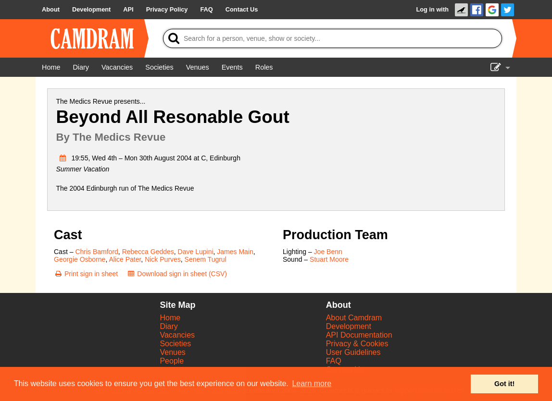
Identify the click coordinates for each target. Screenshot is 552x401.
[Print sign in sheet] (86, 274)
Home (170, 318)
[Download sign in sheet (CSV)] (176, 274)
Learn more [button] (311, 383)
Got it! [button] (504, 384)
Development (348, 326)
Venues (172, 352)
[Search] (332, 38)
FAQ (333, 361)
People (172, 361)
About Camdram (354, 318)
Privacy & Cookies (357, 344)
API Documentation (359, 335)
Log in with (432, 9)
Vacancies (177, 335)
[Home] (51, 67)
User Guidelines (353, 352)
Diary (168, 326)
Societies (175, 344)
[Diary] (80, 67)
